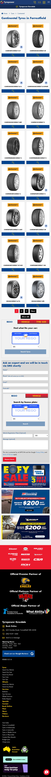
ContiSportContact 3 (13, 194)
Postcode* (6, 388)
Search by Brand (7, 675)
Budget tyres (6, 740)
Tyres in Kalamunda (8, 728)
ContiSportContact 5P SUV (13, 265)
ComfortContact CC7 (13, 51)
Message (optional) (9, 439)
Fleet (4, 709)
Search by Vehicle (8, 670)
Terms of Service (8, 454)
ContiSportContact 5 (38, 194)
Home (4, 13)
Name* (5, 370)
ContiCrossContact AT (38, 51)
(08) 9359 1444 (12, 634)
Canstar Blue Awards (9, 737)
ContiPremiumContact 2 (13, 158)
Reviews (5, 716)
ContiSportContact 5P (38, 229)
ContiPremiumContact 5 (37, 158)
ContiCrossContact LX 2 (13, 86)
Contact (5, 704)
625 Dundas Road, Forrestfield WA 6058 (21, 630)
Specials (5, 701)
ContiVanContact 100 (38, 265)
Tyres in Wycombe (8, 735)
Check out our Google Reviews (19, 653)
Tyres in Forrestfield (8, 725)
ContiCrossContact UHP (13, 122)
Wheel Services (7, 696)
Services (5, 689)
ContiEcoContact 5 (38, 122)
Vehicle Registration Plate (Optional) (14, 433)
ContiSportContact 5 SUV (13, 229)
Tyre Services (6, 694)
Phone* (13, 376)
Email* (5, 382)
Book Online (7, 706)
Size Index (5, 723)
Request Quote (9, 459)
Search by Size (7, 672)
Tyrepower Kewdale (25, 7)
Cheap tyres (6, 742)
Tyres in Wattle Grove (9, 732)
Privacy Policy (40, 452)
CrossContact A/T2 (13, 301)
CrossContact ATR (37, 301)
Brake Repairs (6, 699)
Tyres (4, 667)
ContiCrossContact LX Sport (38, 86)
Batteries (5, 692)
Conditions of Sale (24, 776)
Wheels (5, 682)
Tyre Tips (5, 679)
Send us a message (13, 638)
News (4, 711)
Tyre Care (5, 677)
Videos (5, 714)
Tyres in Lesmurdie (8, 730)
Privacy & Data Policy (13, 776)
